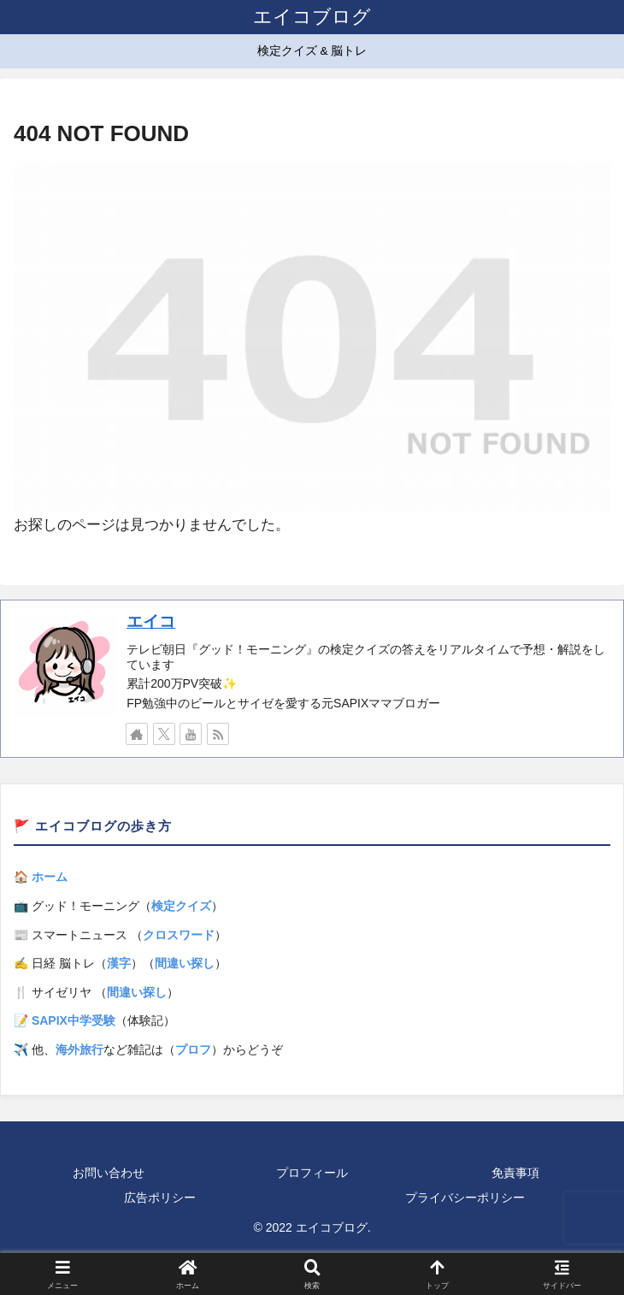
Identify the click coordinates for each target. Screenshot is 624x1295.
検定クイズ (181, 906)
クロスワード (179, 935)
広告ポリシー (160, 1197)
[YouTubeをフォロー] (191, 734)
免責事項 (515, 1173)
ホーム (50, 877)
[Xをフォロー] (164, 734)
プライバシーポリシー (465, 1197)
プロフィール (312, 1173)
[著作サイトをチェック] (137, 734)
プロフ (193, 1049)
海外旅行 (79, 1049)
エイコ (151, 621)
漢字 (119, 963)
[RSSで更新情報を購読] (218, 734)
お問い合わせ (108, 1173)
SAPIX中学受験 (73, 1020)
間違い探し (185, 963)
